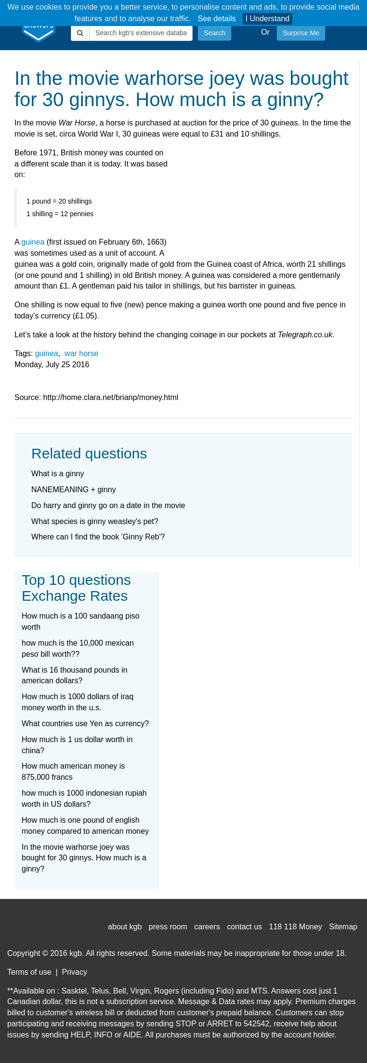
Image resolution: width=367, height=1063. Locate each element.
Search (214, 33)
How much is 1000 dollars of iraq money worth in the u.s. (77, 702)
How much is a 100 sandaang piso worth (81, 621)
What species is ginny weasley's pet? (94, 521)
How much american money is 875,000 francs (73, 771)
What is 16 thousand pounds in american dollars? (75, 675)
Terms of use (29, 972)
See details (216, 18)
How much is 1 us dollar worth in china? (77, 745)
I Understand (268, 18)
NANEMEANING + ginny (73, 489)
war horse (81, 353)
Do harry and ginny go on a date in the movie (108, 505)
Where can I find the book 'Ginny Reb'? (98, 537)
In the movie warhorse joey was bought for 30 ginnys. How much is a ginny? (84, 858)
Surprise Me (301, 33)
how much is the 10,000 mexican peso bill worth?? (78, 648)
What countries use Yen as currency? (85, 723)
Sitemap (343, 927)
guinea (32, 242)
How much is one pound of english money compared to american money (85, 825)
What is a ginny (57, 473)
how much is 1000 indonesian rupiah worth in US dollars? (84, 798)
